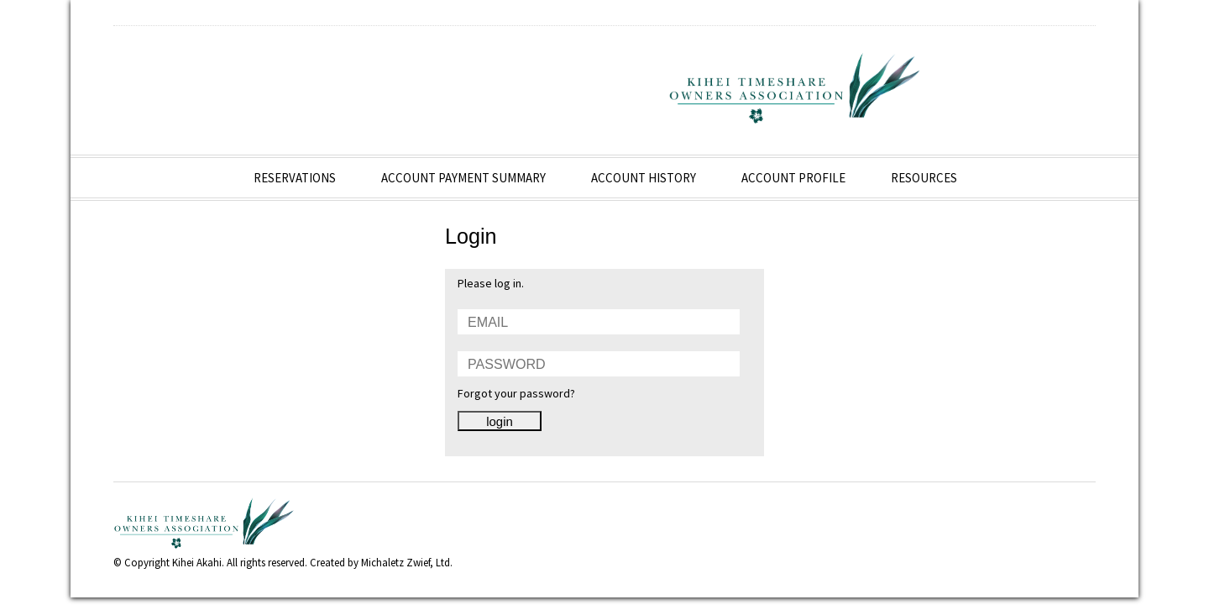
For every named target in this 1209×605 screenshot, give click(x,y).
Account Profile (794, 178)
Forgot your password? (516, 393)
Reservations (295, 178)
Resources (925, 178)
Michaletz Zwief (395, 562)
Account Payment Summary (464, 178)
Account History (644, 178)
